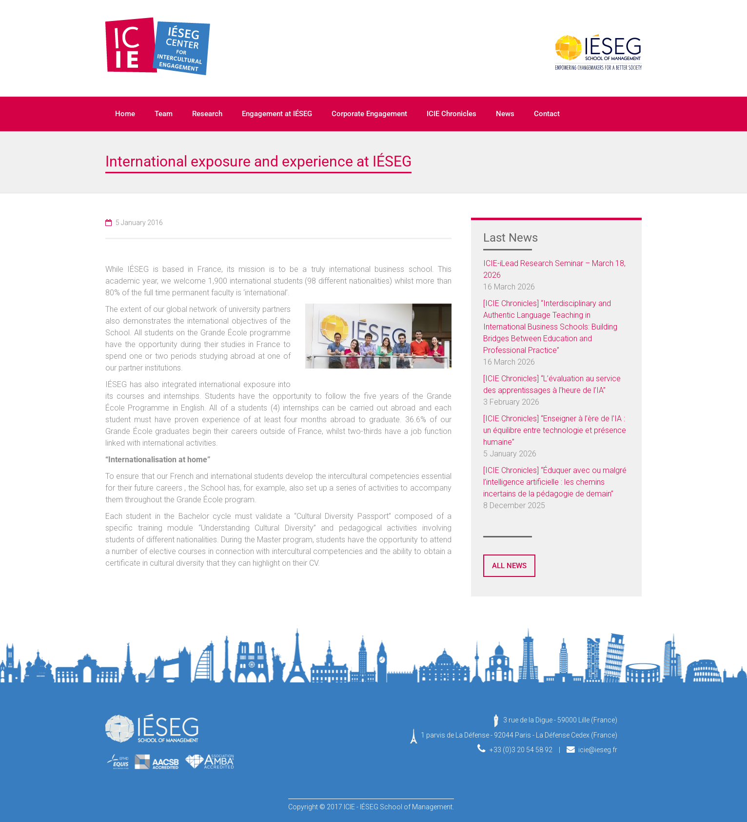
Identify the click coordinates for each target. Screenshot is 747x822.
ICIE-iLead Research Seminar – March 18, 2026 (554, 269)
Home (125, 113)
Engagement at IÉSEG (277, 113)
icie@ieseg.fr (597, 750)
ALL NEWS (509, 565)
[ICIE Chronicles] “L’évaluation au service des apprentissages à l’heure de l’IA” (552, 384)
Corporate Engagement (369, 113)
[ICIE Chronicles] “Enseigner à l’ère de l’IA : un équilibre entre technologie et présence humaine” (554, 430)
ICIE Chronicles (451, 113)
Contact (547, 113)
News (505, 113)
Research (207, 113)
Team (164, 113)
